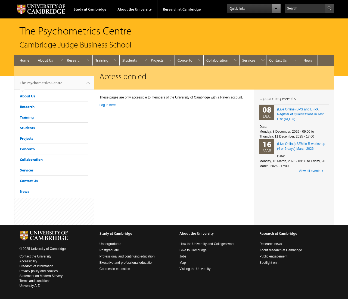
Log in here (108, 105)
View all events (310, 171)
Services (248, 60)
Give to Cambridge (193, 250)
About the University (134, 9)
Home (24, 60)
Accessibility (28, 261)
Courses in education (115, 269)
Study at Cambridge (90, 9)
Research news (270, 244)
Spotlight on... (269, 263)
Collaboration (217, 60)
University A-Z (30, 286)
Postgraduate (109, 250)
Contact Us (278, 60)
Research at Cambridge (182, 9)
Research (74, 60)
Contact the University (35, 256)
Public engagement (273, 256)
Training (101, 60)
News (307, 60)
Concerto (185, 60)
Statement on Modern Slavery (41, 276)
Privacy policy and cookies (39, 271)
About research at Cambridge (280, 250)
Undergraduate (110, 244)
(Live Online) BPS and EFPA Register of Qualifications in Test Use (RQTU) (300, 114)
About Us (45, 60)
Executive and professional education (127, 263)
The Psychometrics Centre (41, 85)
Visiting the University (195, 269)
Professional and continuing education (127, 256)
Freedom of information (36, 266)
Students (129, 60)
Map (182, 263)
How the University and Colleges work (206, 244)
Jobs (182, 256)
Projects (157, 60)
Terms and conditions (35, 281)
